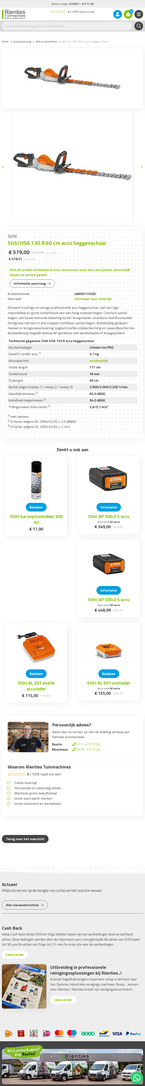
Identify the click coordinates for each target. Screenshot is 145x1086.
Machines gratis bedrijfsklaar (35, 793)
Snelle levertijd (25, 782)
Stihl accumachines (46, 41)
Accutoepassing (22, 41)
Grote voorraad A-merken (33, 798)
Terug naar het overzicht (25, 838)
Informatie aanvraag (32, 283)
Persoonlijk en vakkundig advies (37, 788)
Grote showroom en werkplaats (37, 803)
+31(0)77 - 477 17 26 (81, 4)
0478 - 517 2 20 (85, 749)
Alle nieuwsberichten (25, 905)
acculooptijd (99, 360)
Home (5, 41)
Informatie (108, 507)
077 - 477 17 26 (85, 744)
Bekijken (36, 507)
